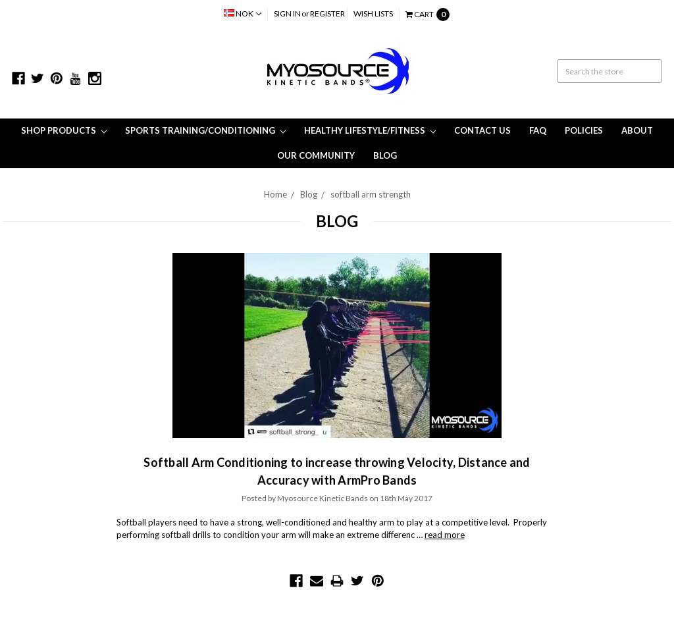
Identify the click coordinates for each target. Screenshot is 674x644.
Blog (385, 155)
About (637, 130)
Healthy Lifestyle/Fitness (370, 130)
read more (445, 534)
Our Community (316, 155)
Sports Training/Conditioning (205, 130)
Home (275, 194)
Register (327, 13)
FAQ (537, 130)
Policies (584, 130)
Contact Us (482, 130)
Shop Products (64, 130)
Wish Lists (373, 13)
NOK (242, 13)
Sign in (287, 13)
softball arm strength (370, 194)
